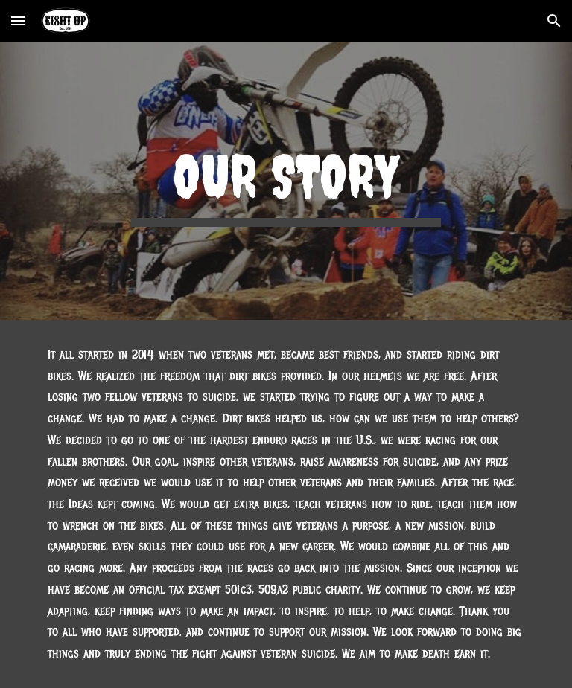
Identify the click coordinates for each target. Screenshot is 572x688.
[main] (285, 181)
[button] (18, 20)
